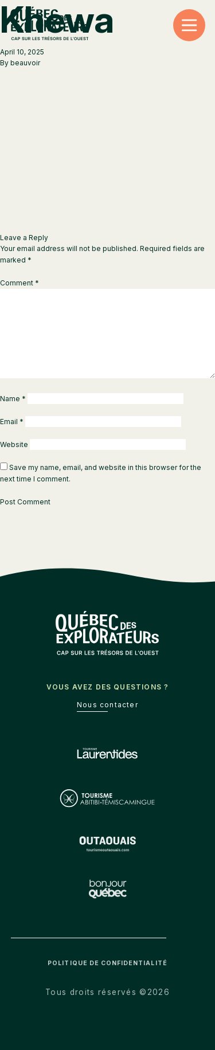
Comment (19, 283)
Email (12, 421)
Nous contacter (107, 704)
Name (13, 398)
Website (14, 444)
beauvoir (25, 62)
